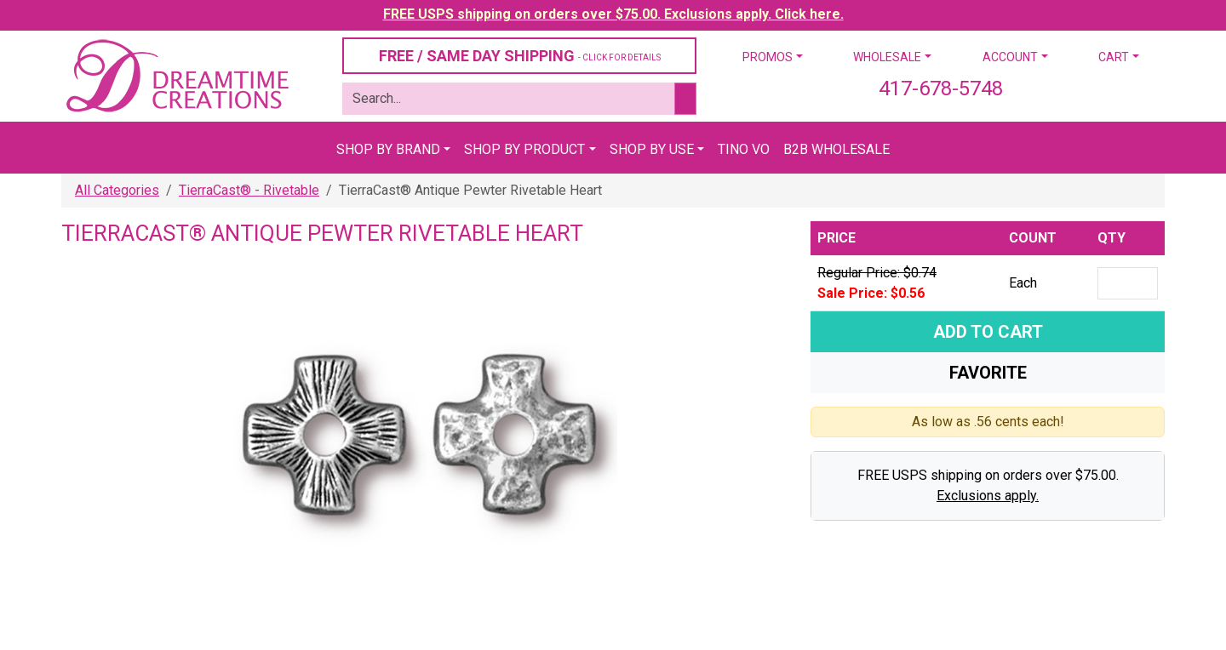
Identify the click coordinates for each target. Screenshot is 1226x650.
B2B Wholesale (836, 149)
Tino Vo (744, 149)
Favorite (988, 372)
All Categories (117, 190)
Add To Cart (988, 332)
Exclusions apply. (988, 496)
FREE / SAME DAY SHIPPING (520, 56)
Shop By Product (524, 149)
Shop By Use (652, 149)
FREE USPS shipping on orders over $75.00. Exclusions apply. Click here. (613, 14)
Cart (1113, 57)
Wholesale (887, 57)
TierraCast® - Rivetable (249, 190)
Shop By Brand (388, 149)
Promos (767, 57)
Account (1010, 57)
